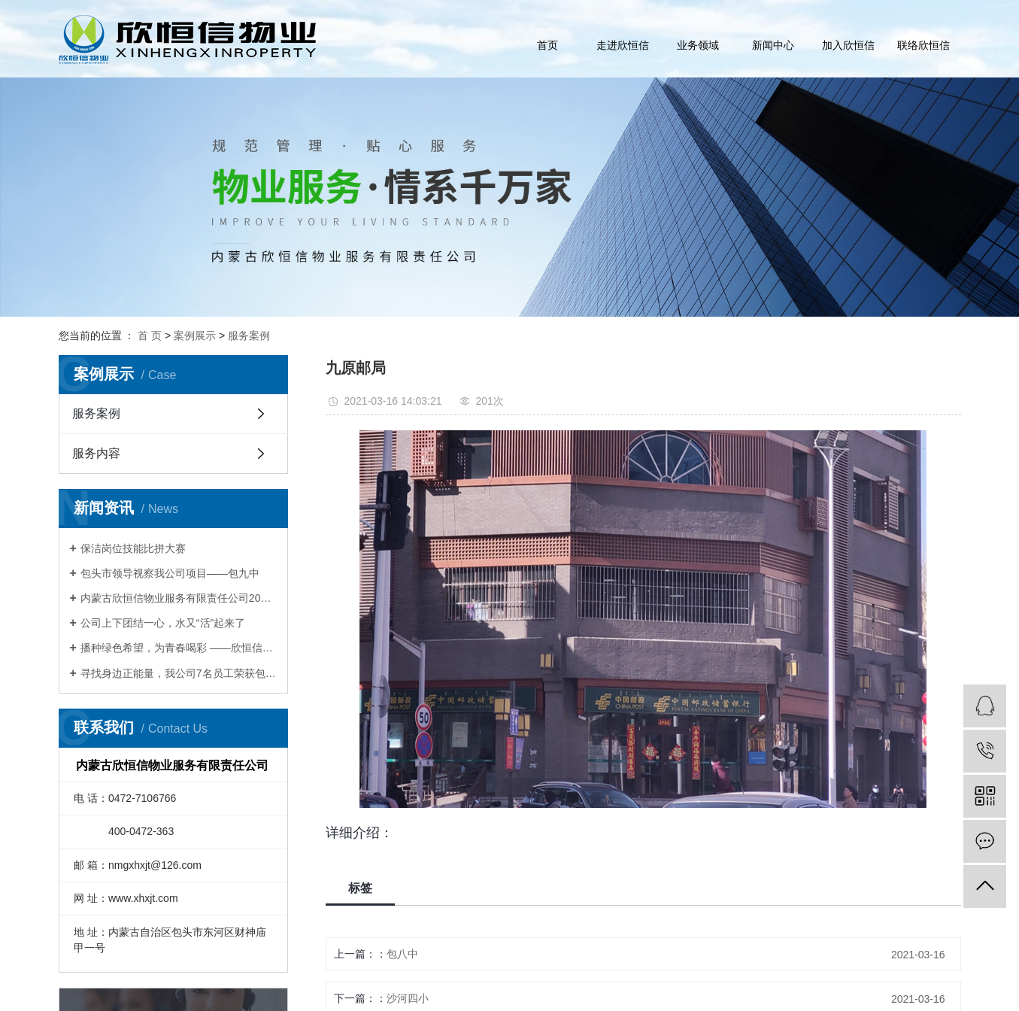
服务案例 (249, 335)
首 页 (150, 335)
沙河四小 (408, 998)
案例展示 (195, 335)
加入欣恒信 (848, 45)
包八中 (402, 954)
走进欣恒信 (622, 45)
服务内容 (96, 453)
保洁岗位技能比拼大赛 (133, 548)
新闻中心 (773, 45)
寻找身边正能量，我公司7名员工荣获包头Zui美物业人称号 (178, 673)
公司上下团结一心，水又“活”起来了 (162, 623)
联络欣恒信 (923, 45)
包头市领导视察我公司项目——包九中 (169, 573)
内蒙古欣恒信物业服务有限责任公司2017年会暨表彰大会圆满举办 (178, 598)
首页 (547, 45)
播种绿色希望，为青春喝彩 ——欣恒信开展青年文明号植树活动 (178, 648)
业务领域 (698, 45)
